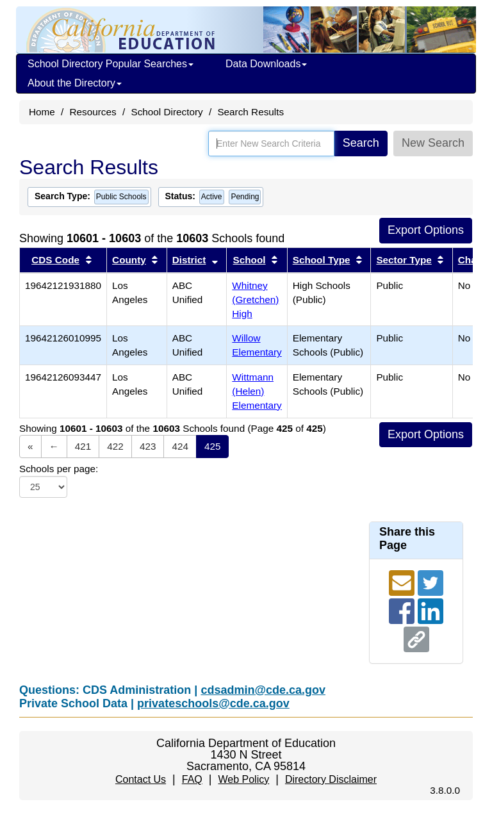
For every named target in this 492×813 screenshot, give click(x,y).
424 (180, 446)
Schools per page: (58, 468)
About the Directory (75, 83)
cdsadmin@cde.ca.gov (263, 690)
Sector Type (403, 259)
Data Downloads (266, 63)
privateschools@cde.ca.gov (213, 703)
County (129, 259)
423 (148, 446)
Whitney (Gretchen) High (255, 299)
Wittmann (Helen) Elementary (256, 391)
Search (361, 142)
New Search (433, 142)
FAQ (192, 779)
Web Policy (243, 779)
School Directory (166, 111)
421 (83, 446)
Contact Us (140, 779)
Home (42, 111)
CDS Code (55, 259)
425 (212, 446)
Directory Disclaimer (331, 779)
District (189, 259)
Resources (93, 111)
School (249, 259)
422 (115, 446)
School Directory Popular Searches (110, 63)
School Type (321, 259)
